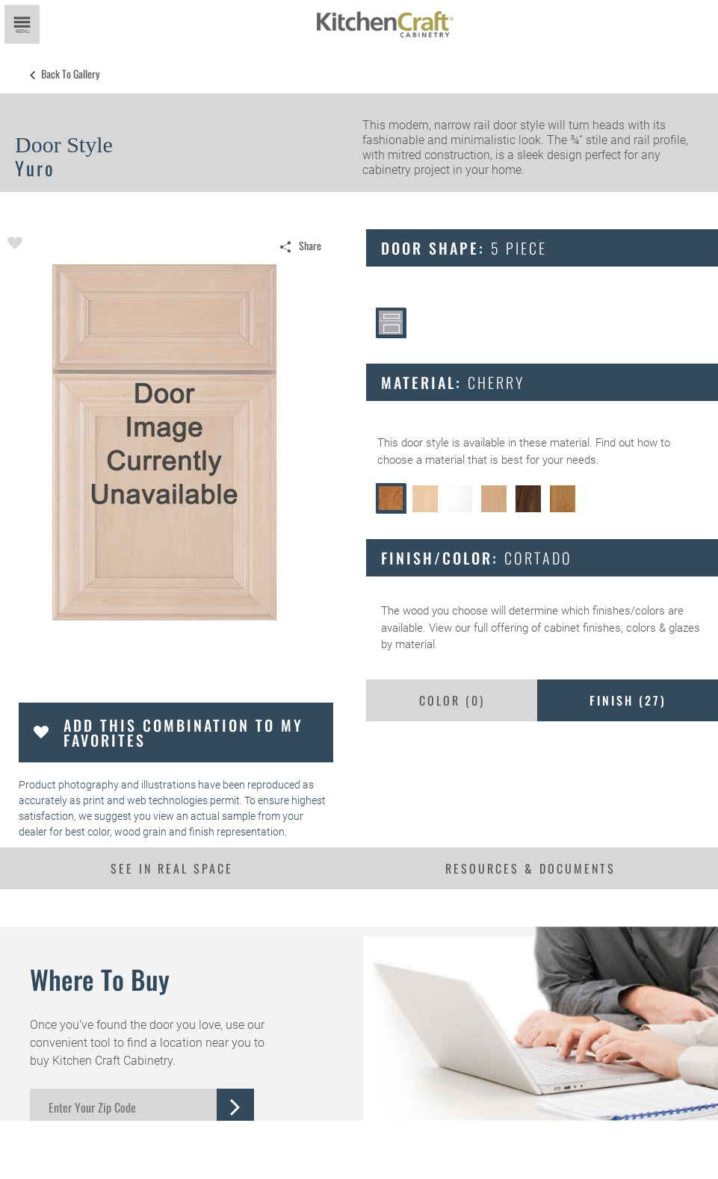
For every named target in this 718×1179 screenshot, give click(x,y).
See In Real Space (172, 868)
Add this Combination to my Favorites (183, 732)
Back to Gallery (70, 74)
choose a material (421, 460)
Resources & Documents (530, 868)
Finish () (627, 700)
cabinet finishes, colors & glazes (622, 628)
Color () (452, 700)
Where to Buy (100, 978)
